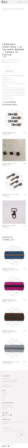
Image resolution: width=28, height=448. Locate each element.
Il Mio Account (4, 392)
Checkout (3, 396)
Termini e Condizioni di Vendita (7, 405)
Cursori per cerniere (5, 134)
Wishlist (3, 398)
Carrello (3, 394)
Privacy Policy (4, 408)
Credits (12, 444)
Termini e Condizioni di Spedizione (8, 406)
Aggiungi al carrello (9, 71)
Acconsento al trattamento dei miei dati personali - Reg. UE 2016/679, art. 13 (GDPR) (13, 430)
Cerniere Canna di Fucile (13, 62)
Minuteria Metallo (5, 165)
